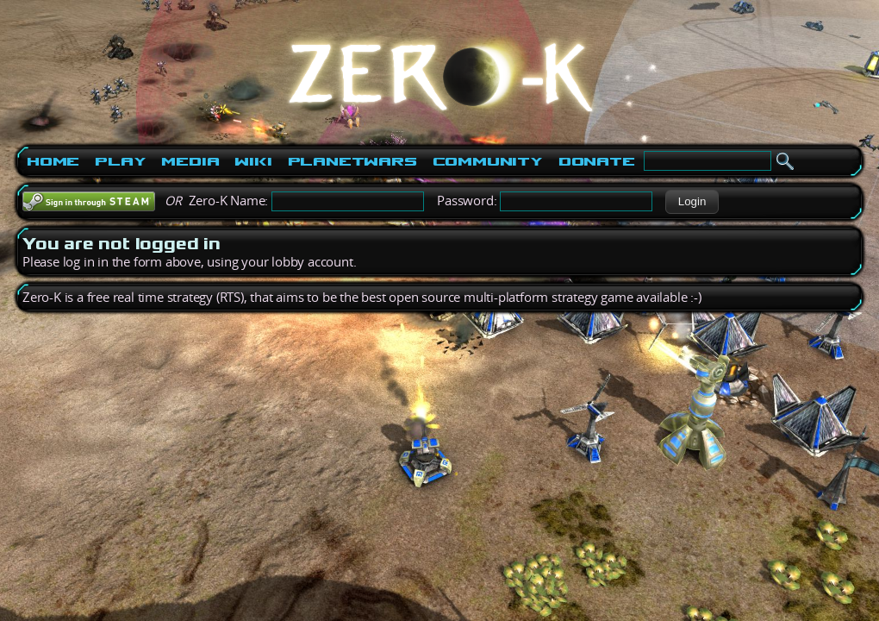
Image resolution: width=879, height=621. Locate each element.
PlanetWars (352, 161)
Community (488, 161)
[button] (691, 202)
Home (53, 161)
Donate (596, 161)
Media (190, 161)
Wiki (252, 161)
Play (120, 161)
